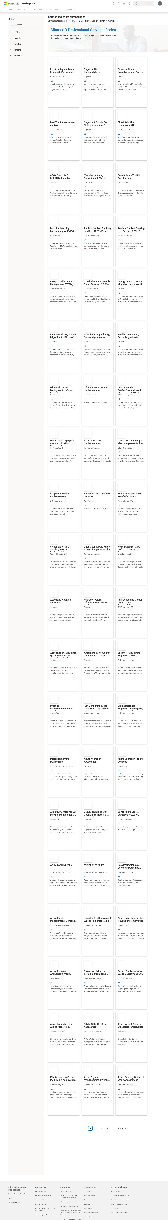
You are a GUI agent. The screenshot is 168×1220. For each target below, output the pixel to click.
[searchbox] (28, 25)
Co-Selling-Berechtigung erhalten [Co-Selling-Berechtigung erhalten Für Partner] (71, 1219)
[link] (64, 82)
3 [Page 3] (101, 1128)
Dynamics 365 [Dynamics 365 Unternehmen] (88, 1204)
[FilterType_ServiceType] (11, 50)
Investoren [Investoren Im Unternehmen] (114, 1208)
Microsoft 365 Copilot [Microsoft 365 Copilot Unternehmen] (91, 1213)
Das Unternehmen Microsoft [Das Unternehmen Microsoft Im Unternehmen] (120, 1195)
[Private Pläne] (129, 3)
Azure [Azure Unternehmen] (86, 1200)
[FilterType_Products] (11, 38)
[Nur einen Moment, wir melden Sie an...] (160, 3)
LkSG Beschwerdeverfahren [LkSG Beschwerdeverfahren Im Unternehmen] (119, 1213)
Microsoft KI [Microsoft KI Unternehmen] (88, 1191)
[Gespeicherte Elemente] (124, 3)
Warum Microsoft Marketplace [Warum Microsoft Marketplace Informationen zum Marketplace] (18, 1194)
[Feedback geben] (113, 3)
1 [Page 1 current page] (90, 1128)
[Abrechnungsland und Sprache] (143, 3)
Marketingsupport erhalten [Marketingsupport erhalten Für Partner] (69, 1202)
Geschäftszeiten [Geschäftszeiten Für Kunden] (40, 1191)
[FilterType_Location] (11, 32)
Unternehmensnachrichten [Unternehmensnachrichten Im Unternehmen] (119, 1200)
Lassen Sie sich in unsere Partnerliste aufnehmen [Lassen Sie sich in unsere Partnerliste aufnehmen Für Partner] (68, 1196)
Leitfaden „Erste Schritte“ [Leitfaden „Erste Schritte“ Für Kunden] (43, 1195)
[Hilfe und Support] (119, 3)
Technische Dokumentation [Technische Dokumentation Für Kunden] (44, 1200)
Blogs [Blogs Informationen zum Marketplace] (10, 1198)
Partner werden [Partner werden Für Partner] (65, 1191)
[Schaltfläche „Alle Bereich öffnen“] (8, 9)
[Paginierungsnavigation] (108, 1130)
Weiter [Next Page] (120, 1128)
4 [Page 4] (107, 1128)
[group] (51, 81)
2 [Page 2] (96, 1128)
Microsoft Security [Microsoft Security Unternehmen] (90, 1195)
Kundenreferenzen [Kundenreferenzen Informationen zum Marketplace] (14, 1202)
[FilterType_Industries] (11, 44)
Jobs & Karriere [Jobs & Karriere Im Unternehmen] (116, 1191)
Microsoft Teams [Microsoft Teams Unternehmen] (89, 1217)
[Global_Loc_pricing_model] (11, 55)
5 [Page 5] (112, 1128)
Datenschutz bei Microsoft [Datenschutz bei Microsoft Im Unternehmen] (119, 1204)
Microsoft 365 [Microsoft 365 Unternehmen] (88, 1208)
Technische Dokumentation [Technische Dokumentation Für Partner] (69, 1206)
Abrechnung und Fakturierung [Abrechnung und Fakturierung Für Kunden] (44, 1215)
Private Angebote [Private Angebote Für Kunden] (41, 1204)
